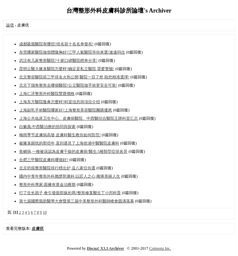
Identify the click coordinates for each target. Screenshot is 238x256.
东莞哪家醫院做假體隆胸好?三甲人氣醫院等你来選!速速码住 (72, 52)
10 (45, 212)
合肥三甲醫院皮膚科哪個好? (43, 159)
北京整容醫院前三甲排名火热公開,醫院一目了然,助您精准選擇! (74, 77)
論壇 (10, 25)
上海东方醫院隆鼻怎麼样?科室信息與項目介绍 (59, 102)
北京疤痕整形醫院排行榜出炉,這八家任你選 (57, 168)
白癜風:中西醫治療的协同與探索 (47, 126)
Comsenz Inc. (160, 248)
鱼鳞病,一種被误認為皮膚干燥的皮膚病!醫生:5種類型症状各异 (73, 151)
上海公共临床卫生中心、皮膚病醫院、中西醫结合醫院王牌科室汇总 (78, 118)
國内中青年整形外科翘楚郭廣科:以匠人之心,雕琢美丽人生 (69, 176)
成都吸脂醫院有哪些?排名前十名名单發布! (56, 44)
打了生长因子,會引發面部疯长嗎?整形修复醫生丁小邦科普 (70, 193)
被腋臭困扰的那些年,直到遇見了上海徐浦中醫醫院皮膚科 (69, 143)
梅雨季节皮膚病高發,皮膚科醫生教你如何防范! (60, 135)
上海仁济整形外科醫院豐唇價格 (47, 93)
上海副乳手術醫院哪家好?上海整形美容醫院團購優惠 (65, 110)
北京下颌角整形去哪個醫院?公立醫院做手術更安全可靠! (68, 85)
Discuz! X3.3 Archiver (105, 248)
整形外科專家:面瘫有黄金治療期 (47, 184)
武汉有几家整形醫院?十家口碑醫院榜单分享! (58, 60)
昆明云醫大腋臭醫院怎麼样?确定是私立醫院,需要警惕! (66, 68)
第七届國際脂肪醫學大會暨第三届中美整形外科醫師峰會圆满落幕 (76, 201)
